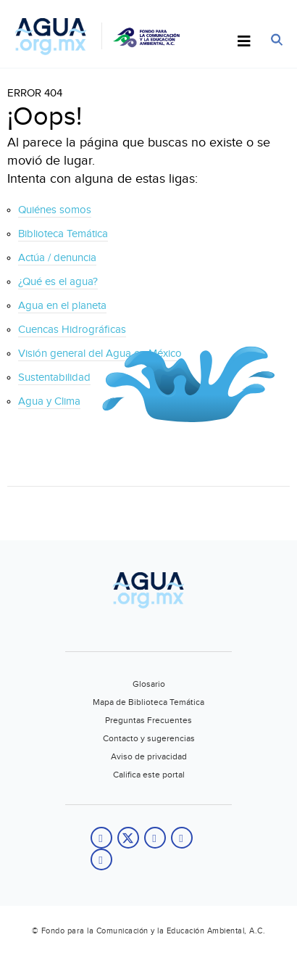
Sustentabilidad (54, 377)
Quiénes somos (54, 210)
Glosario (149, 684)
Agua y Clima (49, 401)
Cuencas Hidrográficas (72, 329)
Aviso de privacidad (149, 756)
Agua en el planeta (62, 306)
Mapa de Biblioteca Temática (148, 702)
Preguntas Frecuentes (148, 720)
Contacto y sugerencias (149, 738)
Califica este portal (149, 775)
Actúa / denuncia (57, 258)
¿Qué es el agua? (58, 282)
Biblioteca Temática (63, 234)
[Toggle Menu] (244, 42)
